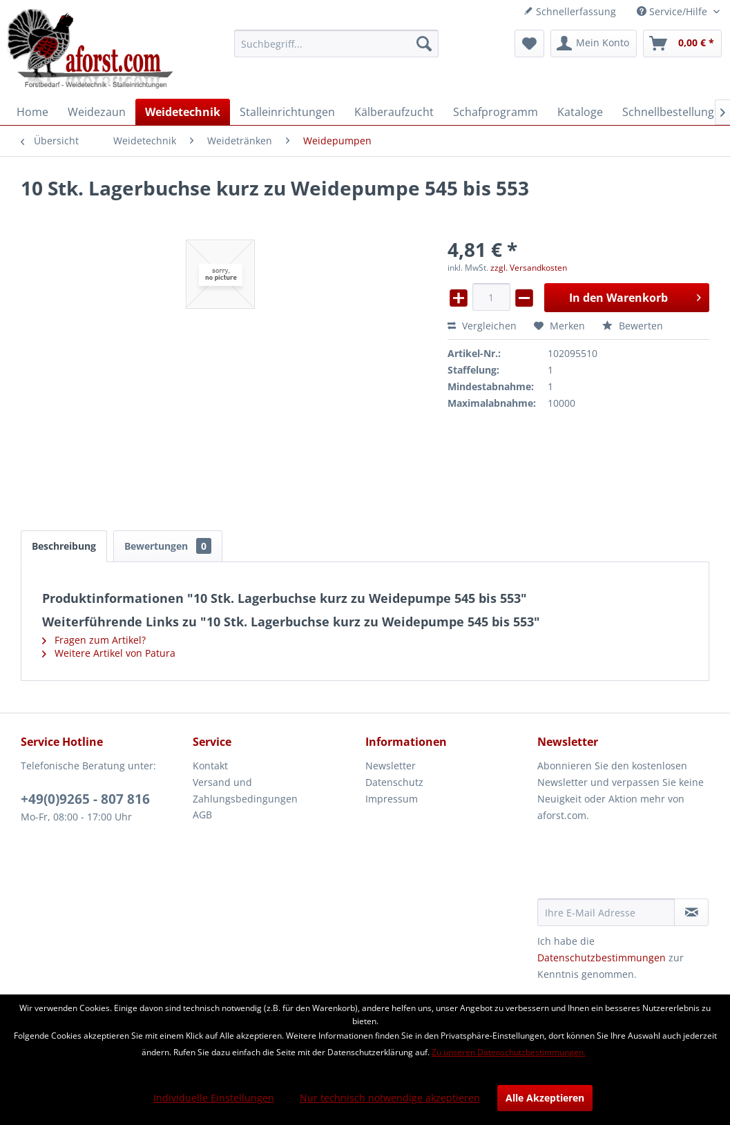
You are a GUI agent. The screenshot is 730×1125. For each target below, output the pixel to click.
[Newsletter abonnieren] (691, 912)
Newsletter (390, 765)
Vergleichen (482, 325)
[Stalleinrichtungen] (287, 112)
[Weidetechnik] (182, 112)
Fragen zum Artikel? (94, 639)
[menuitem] (336, 43)
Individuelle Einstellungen (213, 1097)
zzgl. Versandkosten (528, 267)
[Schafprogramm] (495, 112)
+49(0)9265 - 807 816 (85, 799)
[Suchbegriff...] (336, 43)
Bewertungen (167, 546)
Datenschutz (394, 782)
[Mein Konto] (593, 43)
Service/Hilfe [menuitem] (673, 11)
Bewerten (632, 325)
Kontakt (210, 765)
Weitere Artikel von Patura (108, 653)
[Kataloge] (580, 112)
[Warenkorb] (682, 43)
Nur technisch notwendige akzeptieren (390, 1097)
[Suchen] (424, 43)
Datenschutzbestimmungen (601, 957)
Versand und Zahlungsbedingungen (245, 790)
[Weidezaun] (96, 112)
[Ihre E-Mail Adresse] (606, 912)
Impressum (391, 798)
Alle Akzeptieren (545, 1097)
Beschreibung (64, 545)
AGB (202, 814)
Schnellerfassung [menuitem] (570, 11)
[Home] (32, 112)
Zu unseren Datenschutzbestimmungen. (509, 1052)
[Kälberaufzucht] (394, 112)
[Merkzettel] (529, 43)
